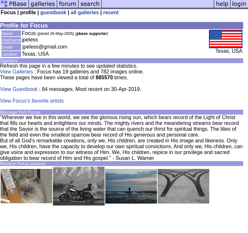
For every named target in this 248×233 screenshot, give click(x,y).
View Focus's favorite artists (32, 101)
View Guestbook (18, 89)
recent (111, 12)
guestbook (53, 12)
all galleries (85, 12)
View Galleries (16, 71)
